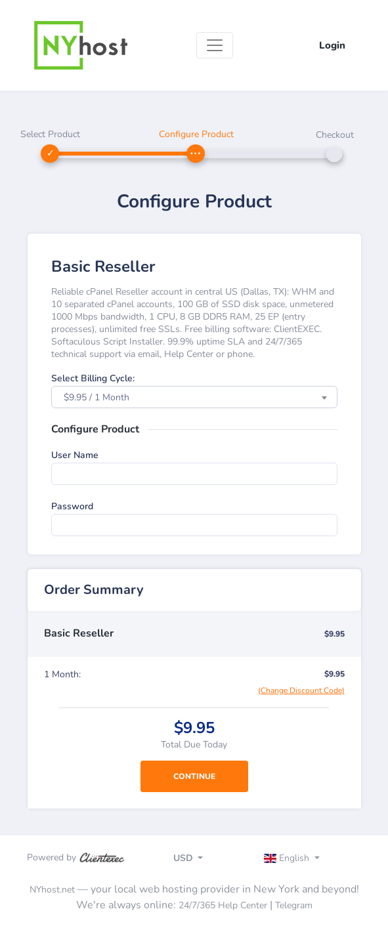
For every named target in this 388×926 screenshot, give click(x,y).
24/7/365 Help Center (223, 905)
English (288, 858)
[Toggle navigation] (214, 45)
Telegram (294, 905)
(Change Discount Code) (301, 690)
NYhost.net (52, 889)
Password (72, 506)
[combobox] (194, 397)
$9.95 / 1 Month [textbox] (96, 397)
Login (332, 45)
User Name (74, 455)
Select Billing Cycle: (93, 378)
